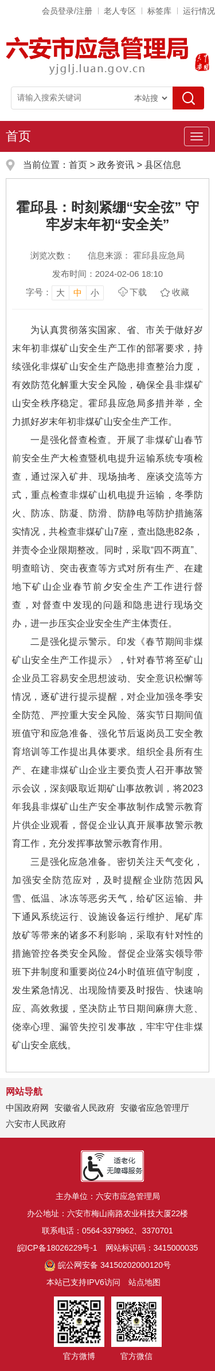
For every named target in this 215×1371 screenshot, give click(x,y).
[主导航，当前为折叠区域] (196, 136)
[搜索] (188, 98)
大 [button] (60, 292)
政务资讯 (115, 165)
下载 (138, 292)
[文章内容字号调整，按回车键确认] (65, 292)
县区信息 (162, 165)
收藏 (180, 292)
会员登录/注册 (67, 10)
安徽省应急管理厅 (154, 1108)
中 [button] (77, 292)
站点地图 (144, 1282)
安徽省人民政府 (84, 1108)
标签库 (159, 10)
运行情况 (199, 10)
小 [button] (95, 292)
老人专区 (120, 10)
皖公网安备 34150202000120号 (107, 1265)
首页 (18, 136)
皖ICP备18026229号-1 (57, 1247)
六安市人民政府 (36, 1124)
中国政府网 (27, 1108)
